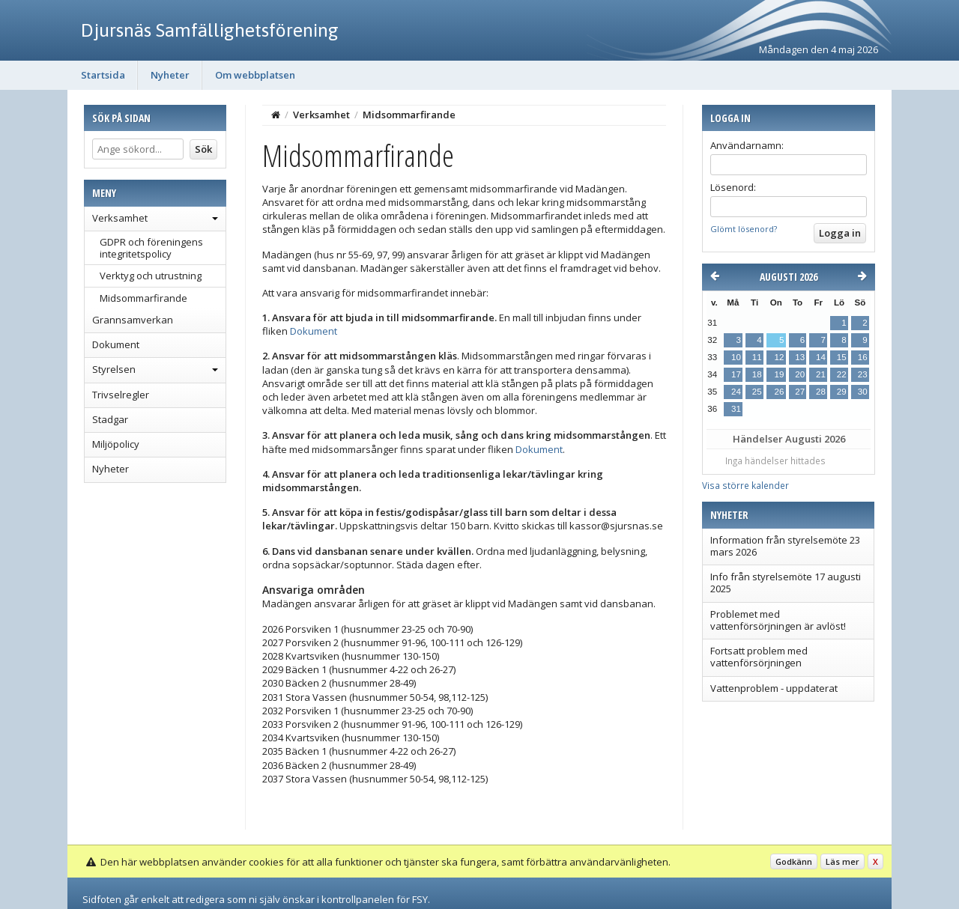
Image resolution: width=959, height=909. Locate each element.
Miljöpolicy (115, 444)
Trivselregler (120, 394)
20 (800, 374)
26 (779, 391)
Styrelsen (114, 369)
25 (757, 391)
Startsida (103, 75)
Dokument (115, 344)
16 (863, 357)
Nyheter (170, 75)
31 (736, 408)
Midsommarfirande (143, 298)
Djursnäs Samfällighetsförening (210, 29)
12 (779, 357)
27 (800, 391)
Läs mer (842, 861)
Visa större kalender (745, 485)
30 (863, 391)
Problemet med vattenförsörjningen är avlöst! (778, 620)
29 (842, 391)
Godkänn (793, 861)
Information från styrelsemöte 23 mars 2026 (785, 546)
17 (736, 374)
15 (842, 357)
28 (821, 391)
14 (821, 357)
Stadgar (110, 419)
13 (800, 357)
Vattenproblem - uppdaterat (774, 688)
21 (821, 374)
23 (863, 374)
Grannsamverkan (132, 319)
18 (757, 374)
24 (736, 391)
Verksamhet (120, 218)
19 (779, 374)
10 (736, 357)
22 (842, 374)
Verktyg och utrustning (151, 275)
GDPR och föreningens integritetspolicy (151, 248)
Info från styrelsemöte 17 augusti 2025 (785, 582)
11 (757, 357)
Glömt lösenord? (743, 228)
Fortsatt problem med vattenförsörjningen (759, 656)
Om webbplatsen (255, 75)
